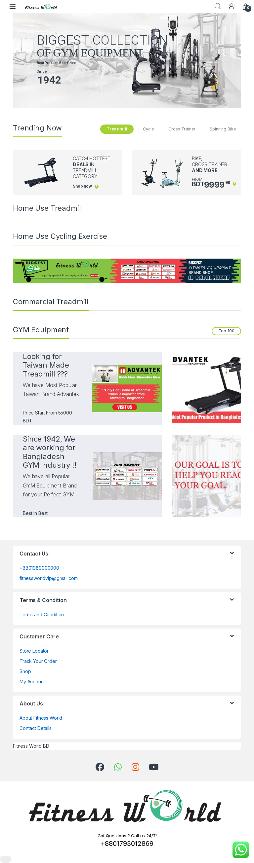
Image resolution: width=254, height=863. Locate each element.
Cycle (148, 128)
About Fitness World (41, 718)
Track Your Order (38, 661)
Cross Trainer (181, 128)
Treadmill (116, 128)
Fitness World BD (31, 746)
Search (217, 6)
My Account (32, 681)
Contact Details (36, 728)
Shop (25, 671)
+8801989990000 (39, 568)
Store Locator (34, 651)
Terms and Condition (42, 614)
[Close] (5, 859)
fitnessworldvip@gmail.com (49, 578)
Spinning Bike (223, 128)
